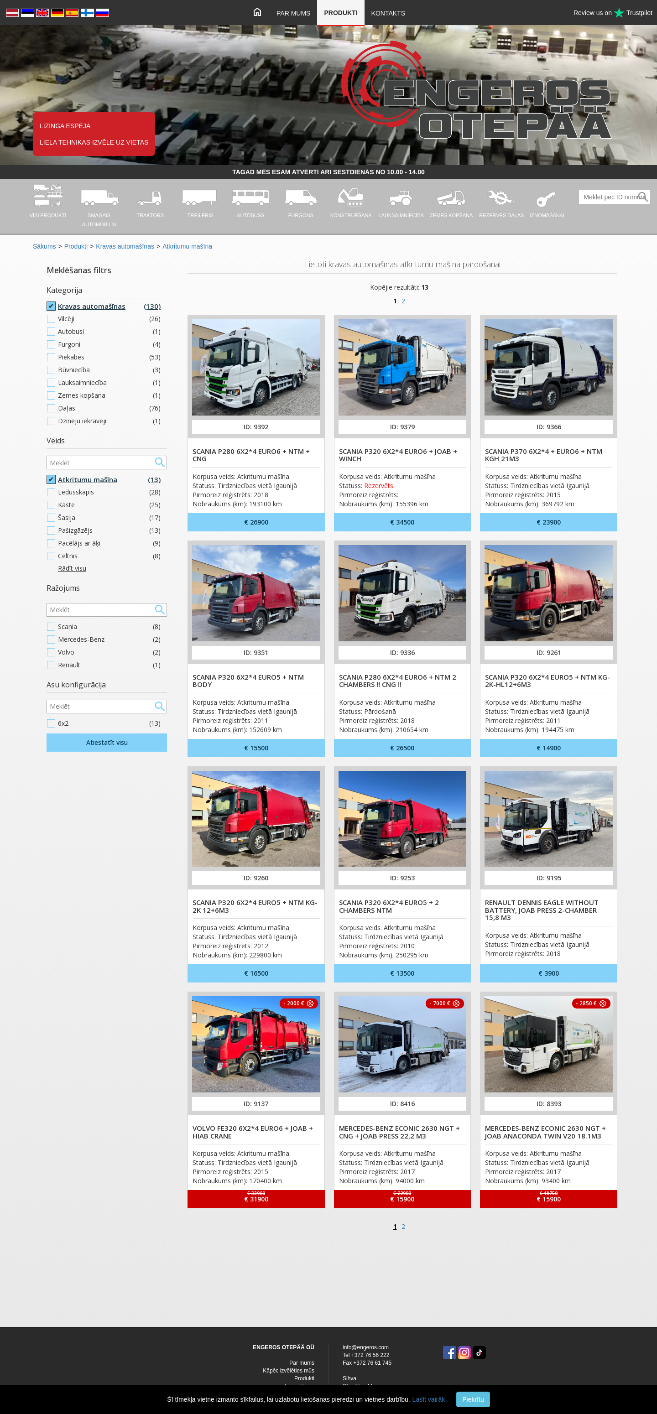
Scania (109, 626)
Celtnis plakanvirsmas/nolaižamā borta (109, 561)
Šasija (109, 517)
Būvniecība (109, 369)
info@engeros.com (366, 1347)
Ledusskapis (109, 492)
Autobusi (109, 331)
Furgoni (109, 344)
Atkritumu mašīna (187, 246)
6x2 (109, 723)
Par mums (293, 13)
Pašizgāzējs (109, 530)
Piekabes (109, 357)
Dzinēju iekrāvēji (109, 421)
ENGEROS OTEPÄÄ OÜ (283, 1347)
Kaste (109, 504)
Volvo (109, 652)
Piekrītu (473, 1399)
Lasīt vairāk (428, 1399)
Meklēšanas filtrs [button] (79, 270)
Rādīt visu (72, 568)
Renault (109, 665)
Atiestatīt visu (107, 742)
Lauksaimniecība (109, 382)
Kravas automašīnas (125, 246)
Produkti (340, 12)
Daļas (109, 408)
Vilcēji (109, 318)
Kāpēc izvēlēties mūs (288, 1370)
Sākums (44, 246)
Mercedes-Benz (109, 639)
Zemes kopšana (109, 395)
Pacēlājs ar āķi (109, 543)
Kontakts (388, 13)
